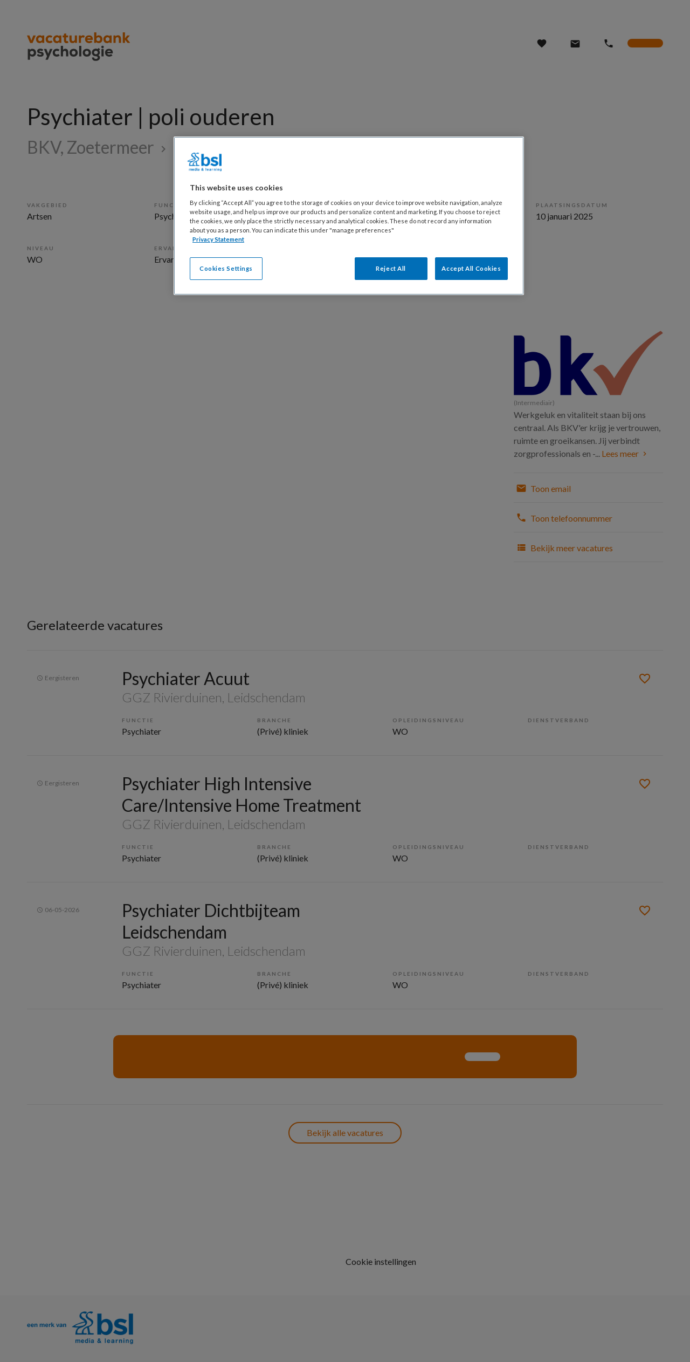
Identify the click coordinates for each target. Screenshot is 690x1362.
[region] (349, 216)
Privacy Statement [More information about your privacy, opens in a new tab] (218, 239)
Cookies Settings (226, 268)
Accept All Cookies (471, 268)
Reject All (391, 268)
